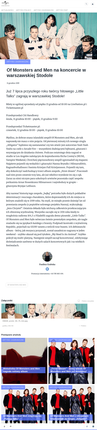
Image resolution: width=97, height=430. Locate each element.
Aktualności (7, 10)
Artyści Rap (62, 10)
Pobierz (26, 310)
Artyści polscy (23, 10)
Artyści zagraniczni (44, 10)
